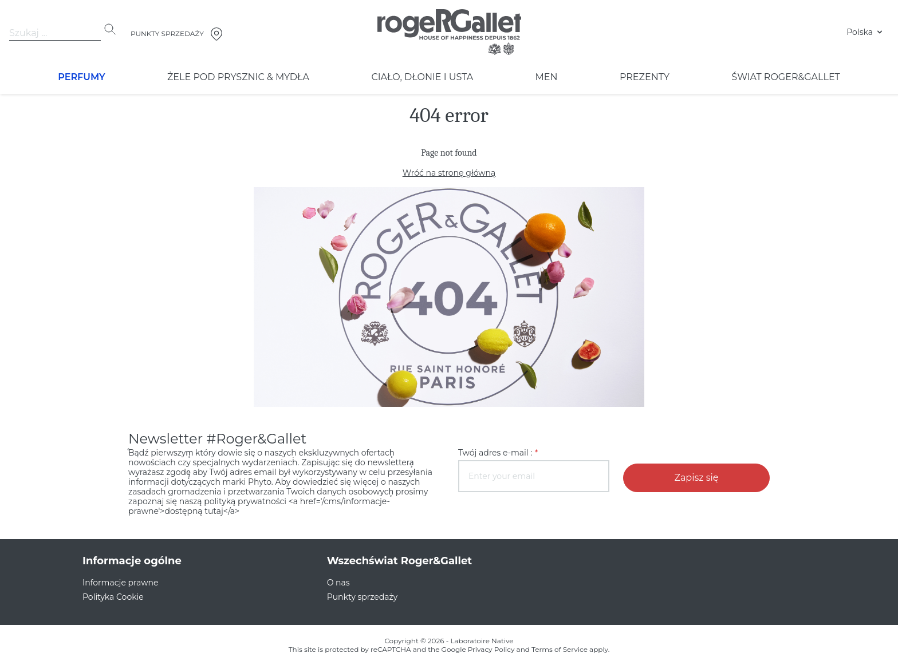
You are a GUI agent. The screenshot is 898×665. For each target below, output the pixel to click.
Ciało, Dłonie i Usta (420, 77)
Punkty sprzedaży (359, 587)
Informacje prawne (115, 572)
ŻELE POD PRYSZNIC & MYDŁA (237, 77)
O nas (337, 572)
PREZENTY (643, 77)
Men (544, 77)
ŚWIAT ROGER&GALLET (785, 77)
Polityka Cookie (110, 587)
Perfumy (82, 77)
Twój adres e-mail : (494, 452)
